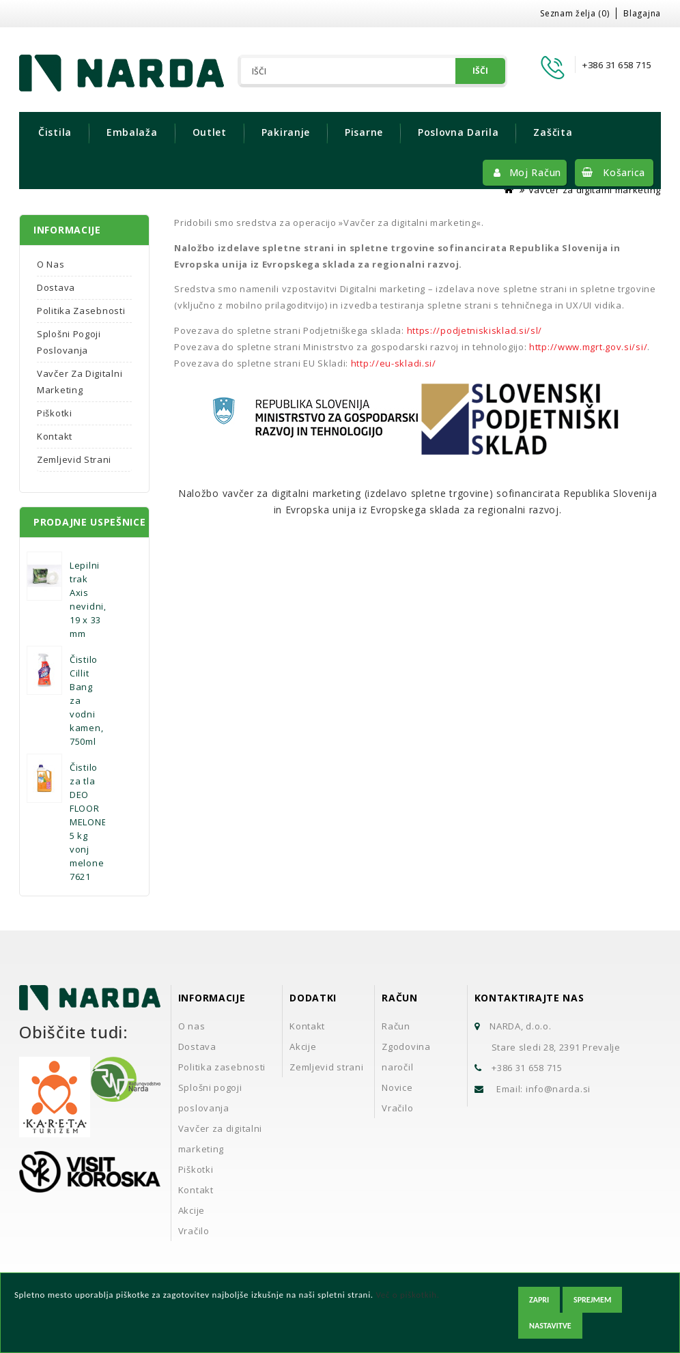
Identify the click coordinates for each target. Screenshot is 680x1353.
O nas (51, 264)
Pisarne (364, 132)
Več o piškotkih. (407, 1295)
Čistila (55, 132)
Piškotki (54, 413)
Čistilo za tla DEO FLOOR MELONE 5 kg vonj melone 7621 (88, 822)
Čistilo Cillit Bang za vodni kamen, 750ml (86, 700)
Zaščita (552, 132)
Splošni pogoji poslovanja (69, 342)
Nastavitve (550, 1325)
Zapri (539, 1300)
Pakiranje (285, 132)
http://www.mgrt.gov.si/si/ (588, 347)
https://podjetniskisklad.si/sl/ (475, 330)
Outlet (210, 132)
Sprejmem (592, 1300)
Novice (397, 1087)
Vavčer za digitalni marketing (594, 190)
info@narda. (554, 1089)
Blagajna (642, 13)
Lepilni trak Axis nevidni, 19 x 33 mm (88, 599)
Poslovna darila (458, 132)
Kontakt (54, 436)
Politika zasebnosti (81, 310)
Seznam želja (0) (574, 13)
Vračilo (194, 1231)
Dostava (56, 287)
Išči (480, 70)
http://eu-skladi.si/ (393, 363)
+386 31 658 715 (527, 1068)
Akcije (191, 1210)
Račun (396, 1026)
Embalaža (132, 132)
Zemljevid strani (74, 459)
